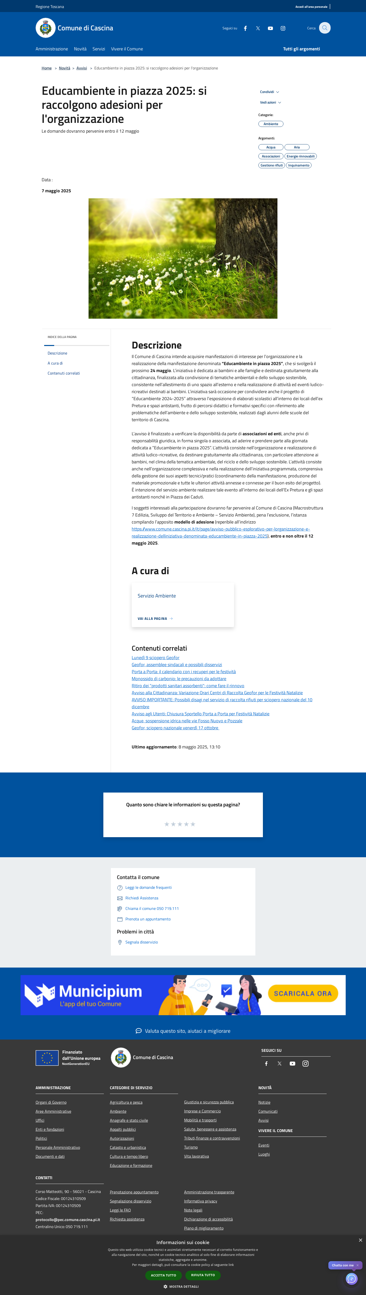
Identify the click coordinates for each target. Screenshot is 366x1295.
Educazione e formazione (131, 1165)
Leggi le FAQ (120, 1210)
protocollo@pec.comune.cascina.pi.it (68, 1220)
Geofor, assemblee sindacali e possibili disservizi (177, 664)
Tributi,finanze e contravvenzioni (212, 1138)
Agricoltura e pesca (126, 1102)
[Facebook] (242, 27)
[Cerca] (325, 28)
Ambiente (118, 1111)
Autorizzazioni (122, 1138)
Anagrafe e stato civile (129, 1120)
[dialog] (183, 1265)
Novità (64, 68)
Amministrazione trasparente (209, 1192)
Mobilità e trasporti (200, 1120)
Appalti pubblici (123, 1129)
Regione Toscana (50, 7)
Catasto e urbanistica (128, 1147)
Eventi (263, 1145)
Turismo (191, 1147)
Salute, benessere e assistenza (210, 1129)
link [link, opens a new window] (231, 1265)
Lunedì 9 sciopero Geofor (155, 657)
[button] (183, 1286)
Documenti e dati (50, 1156)
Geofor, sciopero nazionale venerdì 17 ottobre (175, 727)
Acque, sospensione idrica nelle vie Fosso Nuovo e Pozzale (187, 720)
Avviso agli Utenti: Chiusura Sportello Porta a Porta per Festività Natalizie (200, 713)
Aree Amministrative (53, 1111)
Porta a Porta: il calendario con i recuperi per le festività (184, 671)
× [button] (360, 1240)
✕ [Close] (357, 1265)
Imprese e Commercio (202, 1111)
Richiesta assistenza (127, 1219)
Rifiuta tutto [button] (203, 1275)
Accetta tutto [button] (163, 1275)
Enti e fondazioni (50, 1129)
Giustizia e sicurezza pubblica (209, 1102)
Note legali (193, 1210)
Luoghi (264, 1154)
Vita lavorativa (196, 1156)
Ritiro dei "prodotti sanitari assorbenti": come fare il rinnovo (188, 685)
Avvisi (82, 68)
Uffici (40, 1120)
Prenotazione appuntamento (134, 1192)
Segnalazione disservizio (130, 1201)
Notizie (264, 1102)
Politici (41, 1138)
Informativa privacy (200, 1201)
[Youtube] (267, 27)
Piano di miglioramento (204, 1228)
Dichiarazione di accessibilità (208, 1219)
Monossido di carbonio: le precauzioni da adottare (179, 678)
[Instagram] (280, 27)
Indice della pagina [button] (62, 336)
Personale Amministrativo (58, 1147)
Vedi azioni (271, 103)
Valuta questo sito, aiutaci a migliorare (183, 1031)
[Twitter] (255, 27)
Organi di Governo (51, 1102)
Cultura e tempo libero (129, 1156)
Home (47, 68)
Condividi (270, 92)
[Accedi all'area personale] (311, 7)
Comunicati (268, 1111)
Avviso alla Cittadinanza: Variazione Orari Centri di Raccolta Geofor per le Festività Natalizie (217, 692)
